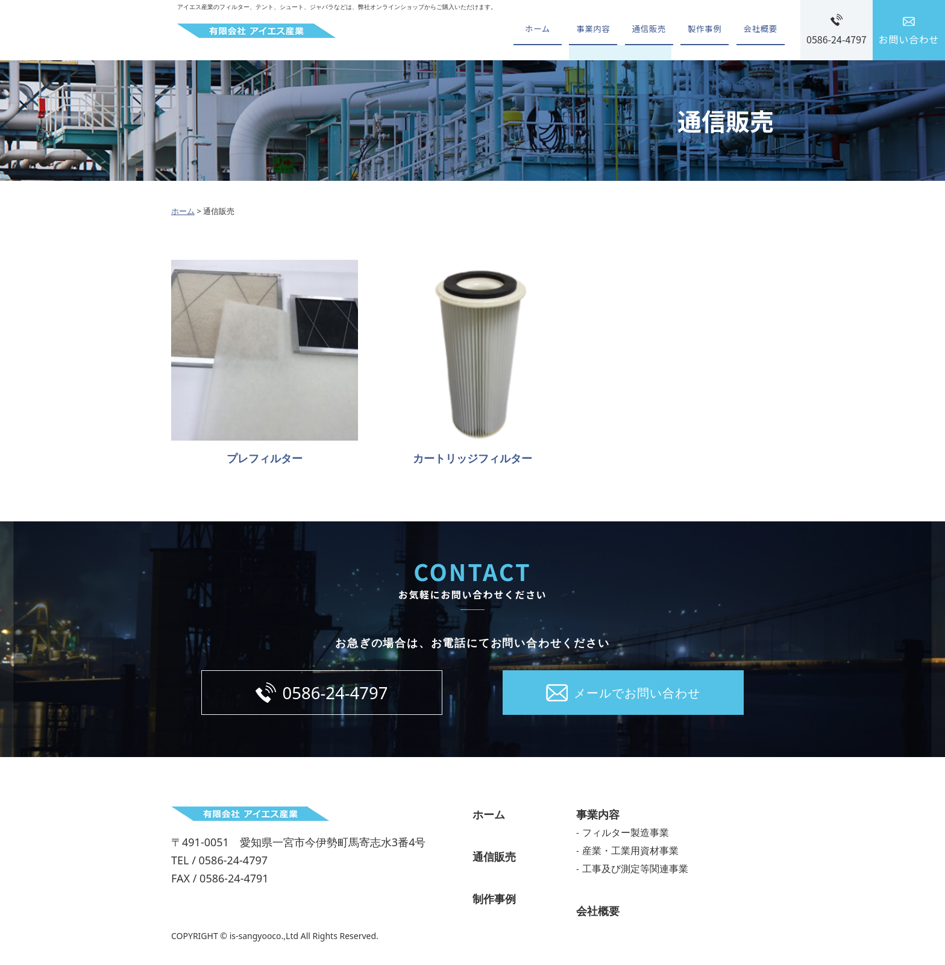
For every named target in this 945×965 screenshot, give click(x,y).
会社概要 (759, 30)
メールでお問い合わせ (637, 694)
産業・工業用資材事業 (630, 854)
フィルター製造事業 (625, 836)
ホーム (522, 30)
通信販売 (641, 30)
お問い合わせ (909, 39)
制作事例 (494, 902)
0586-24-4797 (836, 39)
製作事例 (700, 30)
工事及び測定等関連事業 (635, 872)
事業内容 (582, 30)
